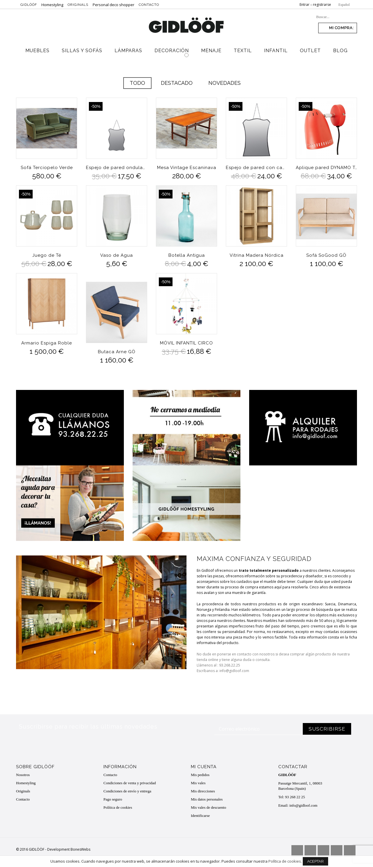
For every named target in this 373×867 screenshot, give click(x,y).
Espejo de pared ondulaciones (116, 167)
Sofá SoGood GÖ (326, 255)
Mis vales (198, 783)
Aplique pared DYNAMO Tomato (326, 167)
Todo (137, 83)
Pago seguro (112, 799)
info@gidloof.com (303, 805)
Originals (78, 5)
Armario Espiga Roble (46, 343)
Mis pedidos (200, 775)
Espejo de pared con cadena (256, 167)
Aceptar (315, 863)
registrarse (322, 4)
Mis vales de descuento (208, 807)
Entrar (304, 4)
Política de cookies (117, 807)
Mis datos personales (207, 799)
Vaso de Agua (116, 255)
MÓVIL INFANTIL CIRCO (186, 343)
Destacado (177, 83)
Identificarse (200, 815)
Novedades (224, 83)
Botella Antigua (186, 255)
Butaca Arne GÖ (117, 351)
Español (344, 5)
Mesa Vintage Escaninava (186, 167)
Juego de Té (46, 255)
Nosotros (23, 775)
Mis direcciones (203, 791)
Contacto (149, 5)
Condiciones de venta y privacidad (129, 783)
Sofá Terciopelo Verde (47, 167)
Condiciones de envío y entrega (127, 791)
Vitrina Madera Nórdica (257, 255)
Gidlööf (28, 5)
